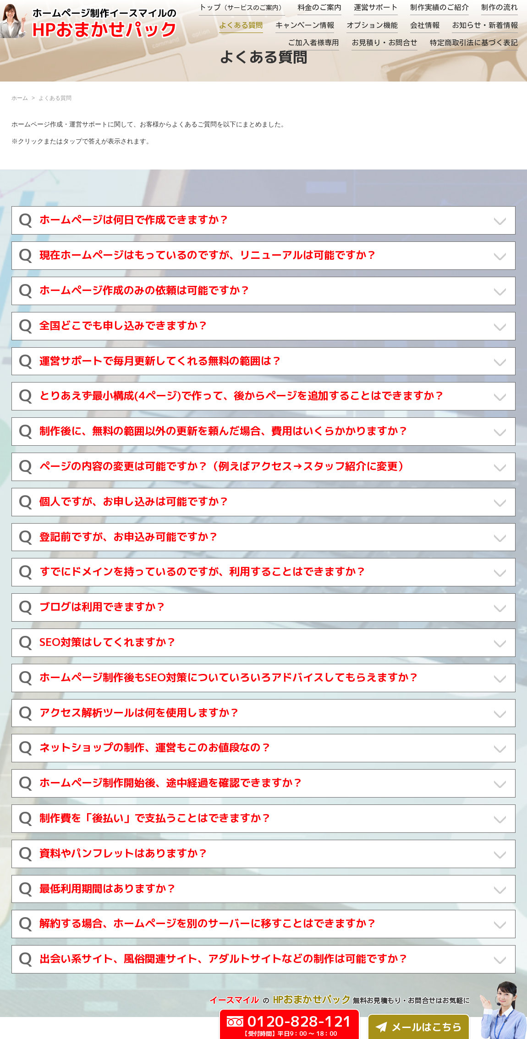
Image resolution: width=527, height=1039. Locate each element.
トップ (242, 7)
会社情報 (424, 25)
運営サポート (376, 7)
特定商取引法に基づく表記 (474, 42)
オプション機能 (372, 25)
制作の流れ (499, 7)
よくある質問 (241, 25)
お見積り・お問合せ (384, 42)
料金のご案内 (319, 7)
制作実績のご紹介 (439, 7)
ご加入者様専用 (313, 42)
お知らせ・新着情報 (485, 25)
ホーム (19, 98)
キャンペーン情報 (304, 25)
